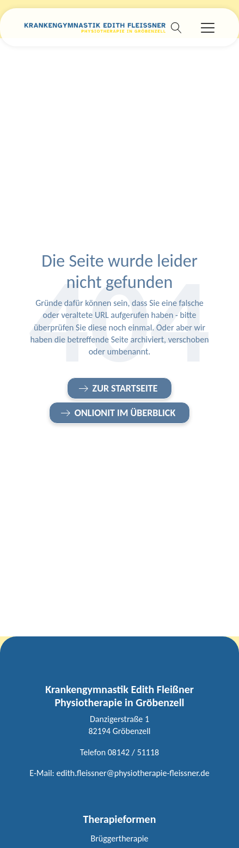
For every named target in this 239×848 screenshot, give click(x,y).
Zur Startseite (125, 388)
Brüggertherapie (120, 838)
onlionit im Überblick (125, 413)
